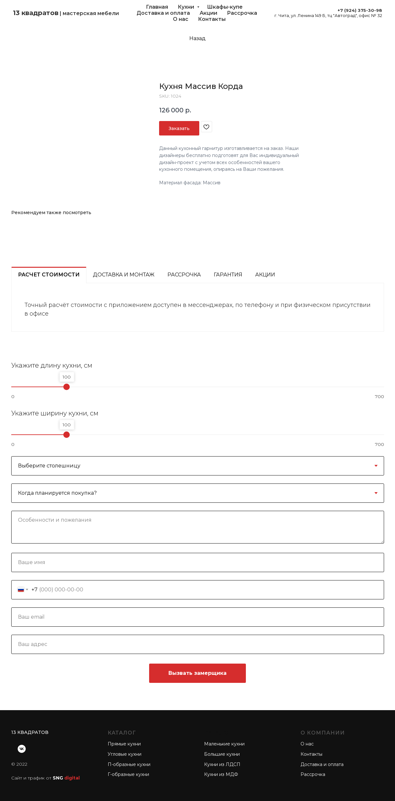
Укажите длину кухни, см (51, 365)
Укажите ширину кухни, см (54, 413)
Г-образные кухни (128, 774)
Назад (197, 38)
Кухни (186, 7)
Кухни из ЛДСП (222, 764)
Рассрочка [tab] (184, 275)
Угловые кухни (124, 754)
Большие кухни (222, 754)
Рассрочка (242, 13)
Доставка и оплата (163, 13)
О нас (180, 19)
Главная (157, 7)
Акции (208, 13)
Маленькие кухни (224, 744)
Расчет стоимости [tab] (49, 275)
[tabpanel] (197, 307)
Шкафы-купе (225, 7)
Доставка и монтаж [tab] (124, 275)
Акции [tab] (265, 275)
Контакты (212, 19)
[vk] (22, 749)
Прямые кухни (124, 744)
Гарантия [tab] (228, 275)
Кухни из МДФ (221, 774)
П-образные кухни (129, 764)
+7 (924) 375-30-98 (359, 10)
